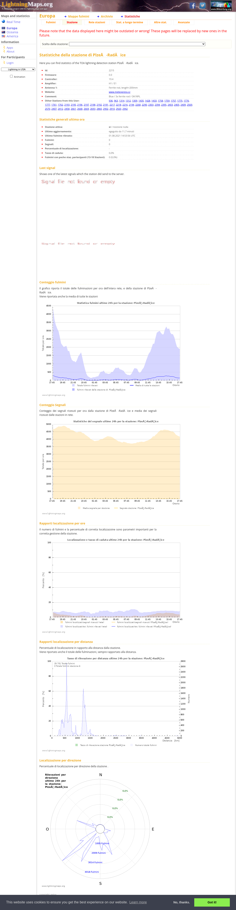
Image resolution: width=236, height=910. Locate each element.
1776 (186, 100)
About (10, 51)
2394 (157, 104)
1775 (180, 100)
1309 (134, 100)
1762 (60, 104)
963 (116, 100)
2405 (176, 104)
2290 (144, 104)
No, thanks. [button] (181, 902)
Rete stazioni (97, 22)
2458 (67, 108)
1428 (147, 100)
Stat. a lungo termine (129, 22)
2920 (118, 108)
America (12, 36)
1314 (121, 100)
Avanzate (184, 22)
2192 (99, 104)
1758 (160, 100)
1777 (47, 104)
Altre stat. (160, 22)
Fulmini (51, 22)
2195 (73, 104)
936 (111, 100)
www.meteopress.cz (119, 91)
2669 (86, 108)
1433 (154, 100)
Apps (10, 48)
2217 (112, 104)
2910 (112, 108)
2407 (54, 108)
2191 (105, 104)
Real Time (13, 22)
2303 (151, 104)
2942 (125, 108)
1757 (173, 100)
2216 (125, 104)
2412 (60, 108)
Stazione (72, 22)
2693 (92, 108)
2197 (86, 104)
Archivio (107, 16)
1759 (167, 100)
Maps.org (27, 4)
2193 (67, 104)
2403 (170, 104)
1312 (128, 100)
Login (10, 63)
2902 (105, 108)
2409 (183, 104)
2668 (80, 108)
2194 (131, 104)
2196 (80, 104)
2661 (73, 108)
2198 (92, 104)
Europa (12, 28)
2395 (164, 104)
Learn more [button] (138, 902)
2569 (189, 104)
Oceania (12, 32)
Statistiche (132, 16)
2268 (138, 104)
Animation (20, 76)
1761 (54, 104)
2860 (99, 108)
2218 (118, 104)
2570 (47, 108)
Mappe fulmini (78, 16)
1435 (141, 100)
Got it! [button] (212, 902)
